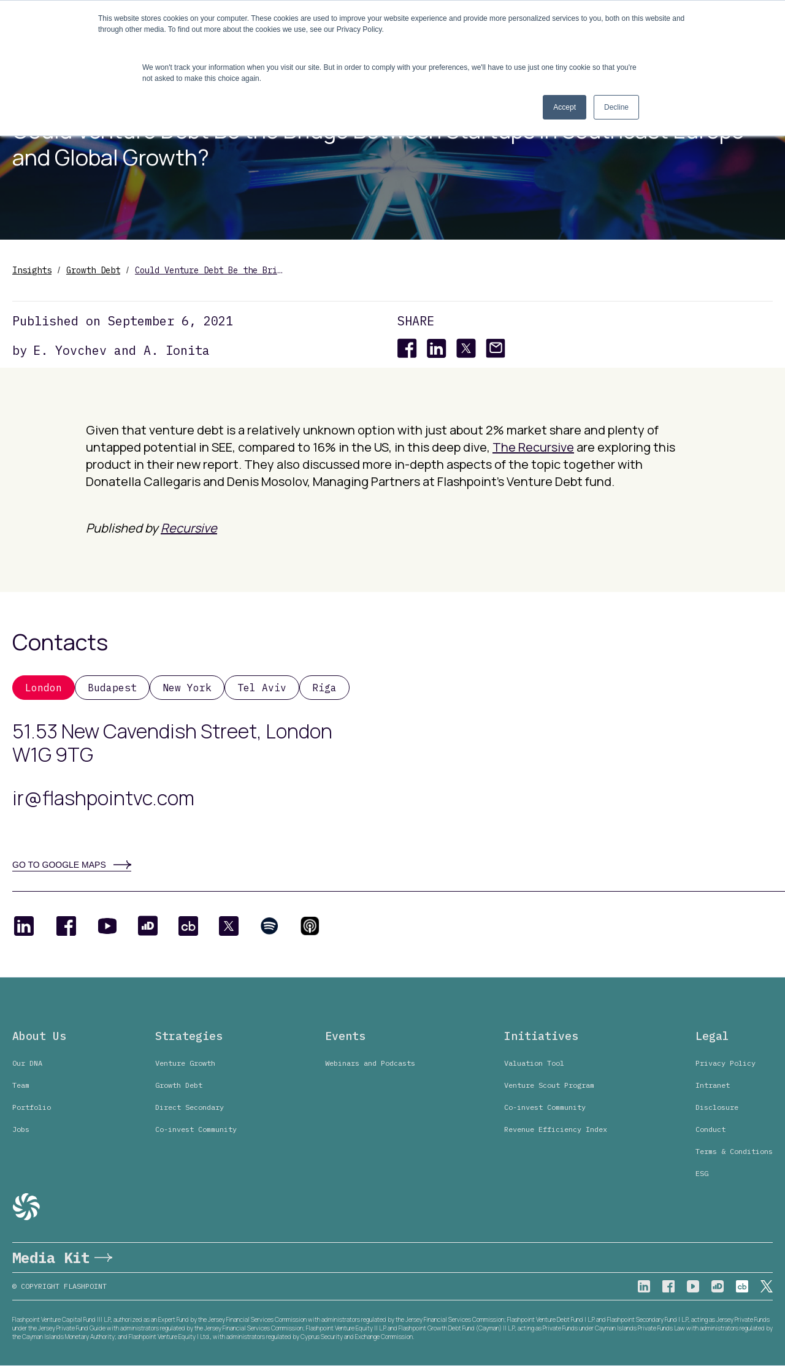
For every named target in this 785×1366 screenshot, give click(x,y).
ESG (701, 1173)
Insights (32, 270)
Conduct (710, 1129)
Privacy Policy (725, 1063)
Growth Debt (93, 270)
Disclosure (716, 1107)
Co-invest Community (196, 1129)
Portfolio (31, 1107)
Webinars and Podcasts (370, 1063)
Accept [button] (564, 107)
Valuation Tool (534, 1063)
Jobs (20, 1129)
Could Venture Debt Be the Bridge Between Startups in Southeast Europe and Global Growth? (208, 270)
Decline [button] (616, 107)
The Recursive (533, 447)
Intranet (712, 1085)
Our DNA (27, 1063)
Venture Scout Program (549, 1085)
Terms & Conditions (734, 1151)
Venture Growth (185, 1063)
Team (20, 1085)
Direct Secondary (189, 1107)
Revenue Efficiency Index (555, 1129)
